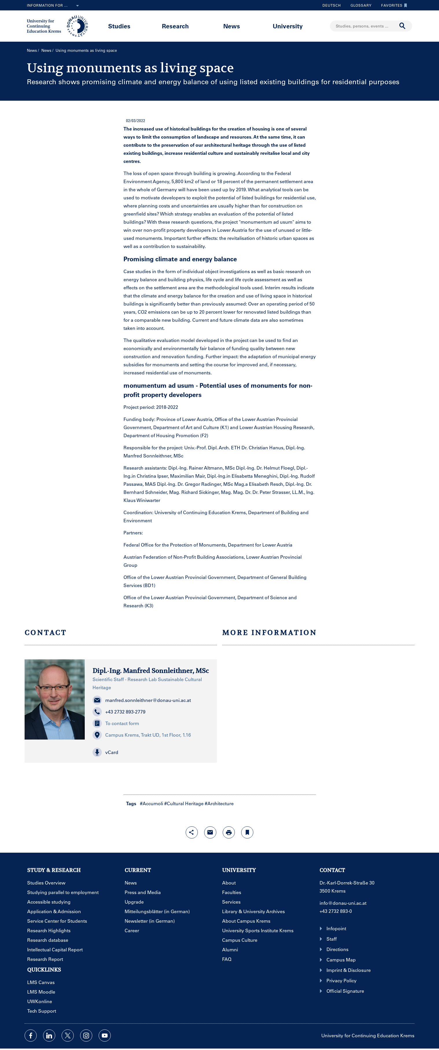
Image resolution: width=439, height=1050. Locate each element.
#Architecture (219, 803)
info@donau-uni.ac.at (343, 903)
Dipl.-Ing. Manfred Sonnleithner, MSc (151, 671)
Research (175, 26)
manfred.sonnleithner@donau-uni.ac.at (142, 700)
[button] (151, 752)
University (288, 26)
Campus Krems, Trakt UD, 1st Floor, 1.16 (142, 735)
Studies (119, 26)
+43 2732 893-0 (336, 911)
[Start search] (402, 26)
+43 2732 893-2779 (119, 711)
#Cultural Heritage (184, 803)
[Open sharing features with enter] (192, 832)
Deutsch (331, 5)
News (231, 26)
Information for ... (54, 5)
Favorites (393, 5)
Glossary (359, 5)
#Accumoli (151, 803)
